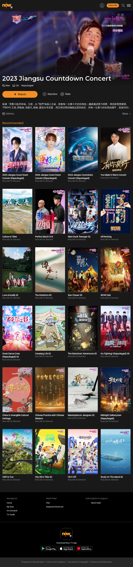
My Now (10, 502)
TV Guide (11, 510)
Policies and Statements (101, 558)
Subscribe (112, 5)
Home (9, 499)
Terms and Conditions (56, 558)
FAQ (48, 499)
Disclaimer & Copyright (78, 558)
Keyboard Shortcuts (54, 502)
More (125, 109)
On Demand (12, 506)
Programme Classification (32, 558)
